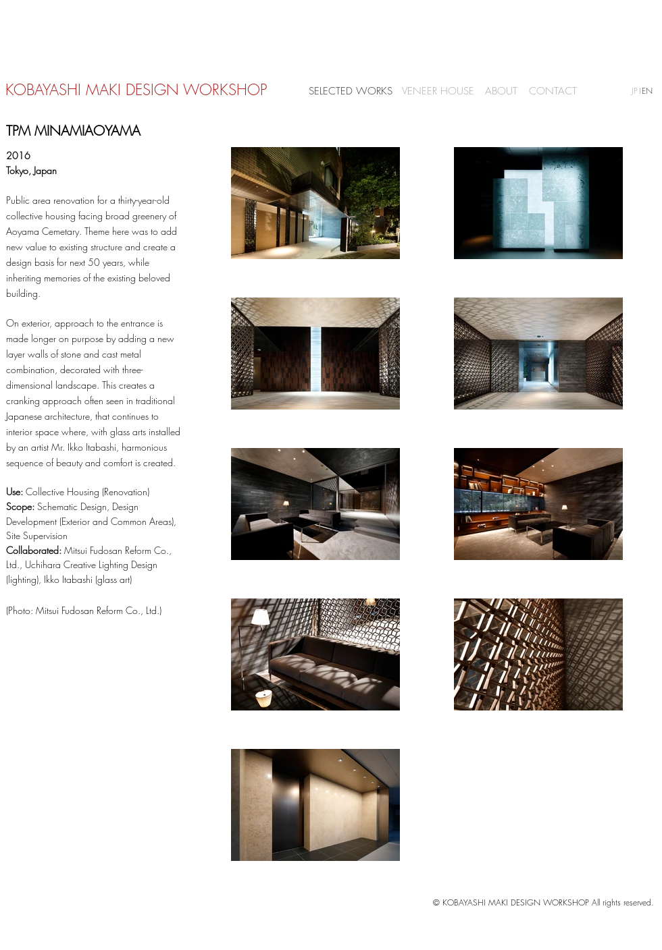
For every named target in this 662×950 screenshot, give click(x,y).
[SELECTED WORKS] (350, 91)
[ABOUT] (501, 91)
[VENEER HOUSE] (437, 91)
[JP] (634, 91)
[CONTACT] (552, 91)
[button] (640, 91)
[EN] (647, 91)
